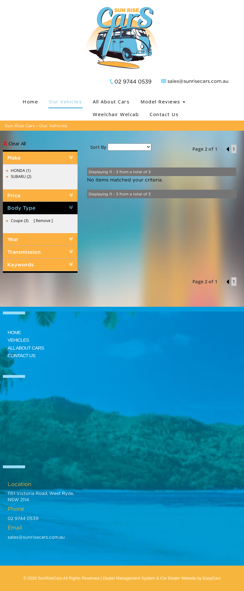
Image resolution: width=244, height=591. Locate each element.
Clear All (17, 143)
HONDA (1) (20, 170)
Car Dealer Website (178, 578)
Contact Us (164, 114)
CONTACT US (21, 355)
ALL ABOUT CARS (26, 348)
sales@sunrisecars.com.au (197, 80)
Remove (43, 220)
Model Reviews (162, 101)
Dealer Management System (129, 578)
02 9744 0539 (133, 81)
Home (30, 101)
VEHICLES (18, 340)
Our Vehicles (65, 101)
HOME (14, 332)
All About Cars (111, 101)
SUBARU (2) (21, 176)
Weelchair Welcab (116, 114)
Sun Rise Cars (20, 125)
